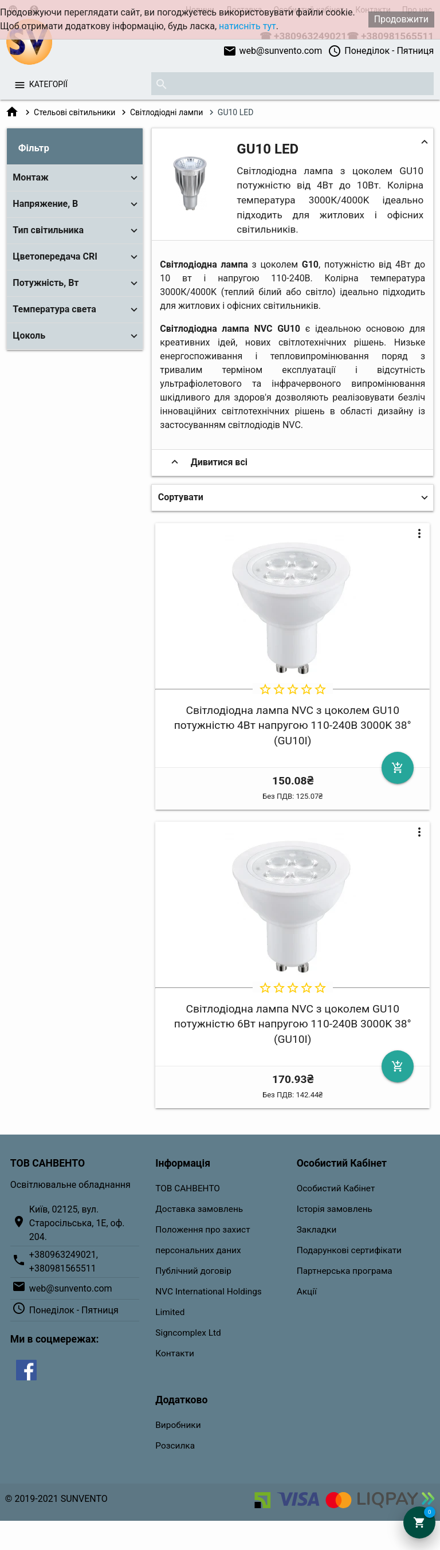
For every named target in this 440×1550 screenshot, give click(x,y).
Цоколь (29, 335)
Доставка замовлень (199, 1209)
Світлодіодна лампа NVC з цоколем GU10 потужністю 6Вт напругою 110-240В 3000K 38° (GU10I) (292, 1024)
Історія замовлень (334, 1209)
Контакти (174, 1353)
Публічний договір (193, 1271)
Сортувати (180, 497)
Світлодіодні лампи (166, 112)
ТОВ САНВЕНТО (187, 1188)
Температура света (54, 309)
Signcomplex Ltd (188, 1333)
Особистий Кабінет (336, 1188)
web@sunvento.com (273, 51)
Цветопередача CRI (55, 256)
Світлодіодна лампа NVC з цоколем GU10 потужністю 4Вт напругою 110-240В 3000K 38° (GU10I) (292, 726)
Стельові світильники (74, 112)
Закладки (317, 1230)
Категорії (48, 84)
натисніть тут (247, 26)
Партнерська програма (344, 1271)
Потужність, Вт (45, 282)
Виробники (178, 1425)
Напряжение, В (45, 203)
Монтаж (30, 177)
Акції (307, 1291)
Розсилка (175, 1446)
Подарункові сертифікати (349, 1250)
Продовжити (401, 19)
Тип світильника (48, 230)
